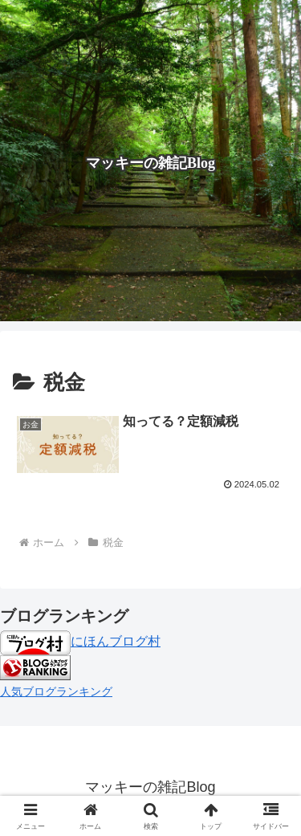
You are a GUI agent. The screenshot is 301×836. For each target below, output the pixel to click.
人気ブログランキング (56, 691)
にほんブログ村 (80, 641)
